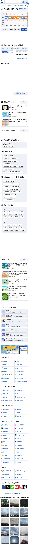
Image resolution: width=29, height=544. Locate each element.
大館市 (10, 238)
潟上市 (4, 227)
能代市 (10, 224)
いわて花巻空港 (6, 176)
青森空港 (11, 168)
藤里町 (15, 227)
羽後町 (16, 243)
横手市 (4, 238)
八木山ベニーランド (14, 199)
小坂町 (20, 240)
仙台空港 (5, 182)
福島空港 (5, 168)
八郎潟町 (16, 229)
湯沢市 (15, 238)
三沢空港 (11, 182)
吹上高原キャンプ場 (15, 204)
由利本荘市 (21, 224)
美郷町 (11, 243)
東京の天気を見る (22, 71)
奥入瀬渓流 (5, 199)
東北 (16, 5)
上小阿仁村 (5, 243)
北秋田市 (10, 240)
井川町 (21, 229)
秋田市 (4, 224)
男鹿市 (15, 224)
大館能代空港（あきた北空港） (10, 179)
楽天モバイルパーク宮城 (8, 194)
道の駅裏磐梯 (6, 204)
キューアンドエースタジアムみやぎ (11, 196)
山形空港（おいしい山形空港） (10, 171)
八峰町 (4, 229)
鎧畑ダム (11, 159)
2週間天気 (9, 5)
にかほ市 (10, 227)
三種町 (20, 227)
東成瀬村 (22, 243)
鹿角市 (20, 238)
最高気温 (4, 52)
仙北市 (15, 240)
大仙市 (4, 240)
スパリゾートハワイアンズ (9, 210)
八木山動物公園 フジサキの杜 (9, 207)
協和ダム (5, 159)
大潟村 (4, 232)
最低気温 (10, 52)
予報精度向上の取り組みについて (14, 506)
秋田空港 (21, 179)
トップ (3, 5)
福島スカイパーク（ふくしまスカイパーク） (13, 184)
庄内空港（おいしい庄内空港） (10, 174)
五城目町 (10, 229)
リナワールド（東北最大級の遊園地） (11, 202)
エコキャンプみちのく (8, 212)
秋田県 (21, 5)
